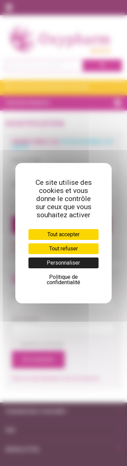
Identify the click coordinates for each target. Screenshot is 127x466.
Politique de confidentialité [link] (63, 280)
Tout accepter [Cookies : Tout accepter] (63, 234)
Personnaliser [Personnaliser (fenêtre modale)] (63, 263)
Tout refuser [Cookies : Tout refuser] (63, 248)
